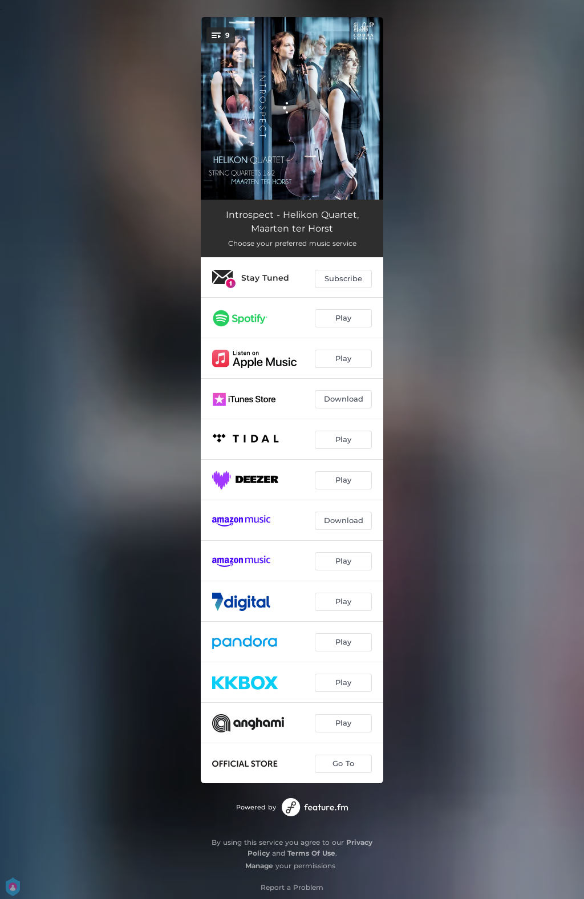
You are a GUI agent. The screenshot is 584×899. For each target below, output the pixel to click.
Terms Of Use (311, 853)
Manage (259, 865)
